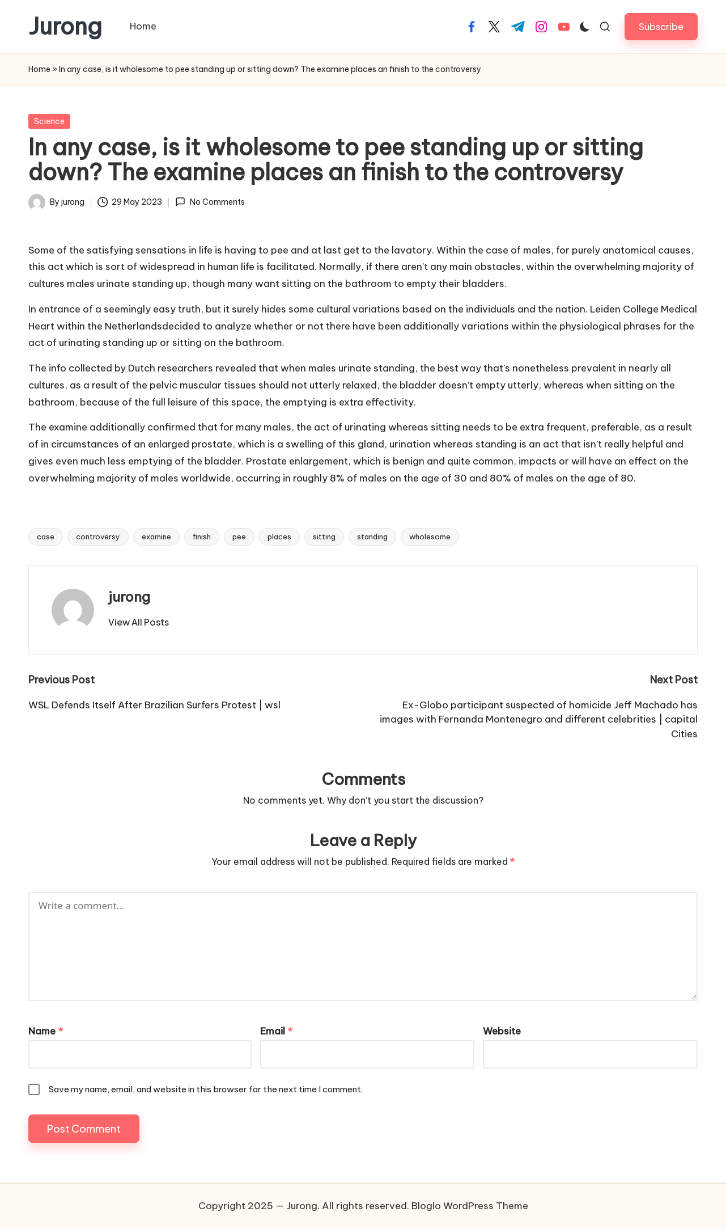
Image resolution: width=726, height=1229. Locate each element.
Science (49, 121)
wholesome (430, 536)
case (45, 536)
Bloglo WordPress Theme (469, 1206)
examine (156, 536)
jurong (129, 596)
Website (502, 1031)
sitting (324, 536)
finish (202, 536)
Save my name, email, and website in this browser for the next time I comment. (206, 1089)
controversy (98, 536)
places (279, 536)
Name (45, 1031)
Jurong (65, 26)
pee (239, 536)
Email (276, 1031)
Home (39, 69)
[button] (661, 26)
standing (372, 536)
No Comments (209, 202)
